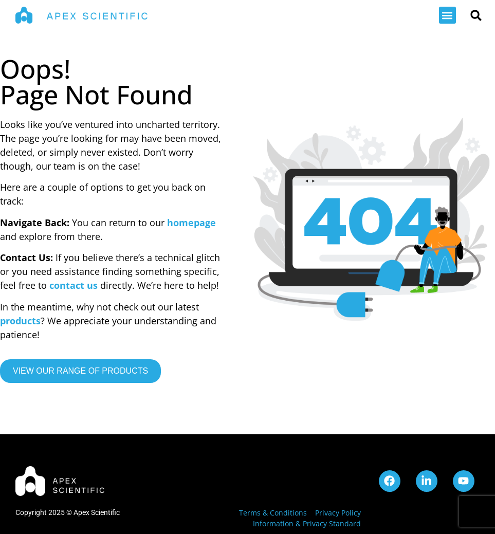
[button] (447, 15)
